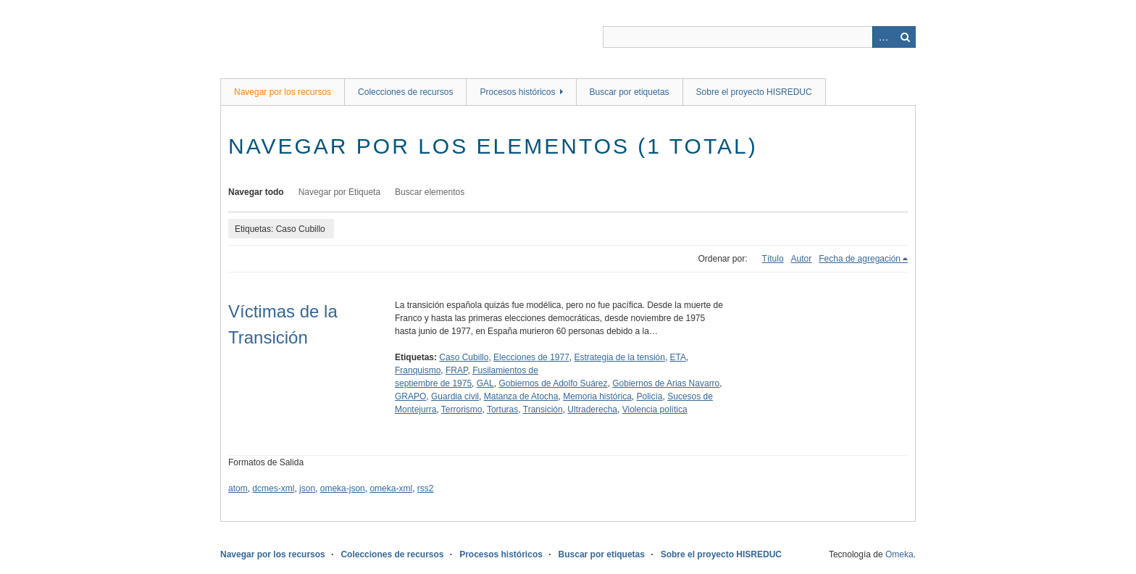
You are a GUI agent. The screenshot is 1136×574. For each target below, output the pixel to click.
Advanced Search (883, 37)
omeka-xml (390, 488)
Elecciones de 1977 (531, 357)
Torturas (502, 409)
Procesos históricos (517, 92)
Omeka (899, 554)
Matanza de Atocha (521, 396)
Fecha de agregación (860, 259)
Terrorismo (462, 409)
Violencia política (655, 409)
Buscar (905, 37)
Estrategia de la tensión (620, 357)
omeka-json (342, 488)
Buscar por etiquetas (629, 92)
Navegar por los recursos (282, 92)
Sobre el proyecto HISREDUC (754, 92)
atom (238, 488)
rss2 (425, 488)
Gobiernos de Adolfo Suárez (552, 383)
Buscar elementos (429, 192)
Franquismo (417, 370)
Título (773, 259)
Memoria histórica (597, 396)
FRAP (456, 370)
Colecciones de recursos (405, 92)
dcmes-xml (273, 488)
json (307, 488)
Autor (801, 259)
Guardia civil (455, 396)
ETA (678, 357)
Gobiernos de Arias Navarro (665, 383)
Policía (650, 396)
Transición (543, 409)
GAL (485, 383)
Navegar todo (256, 192)
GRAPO (410, 396)
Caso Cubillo (463, 357)
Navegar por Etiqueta (339, 192)
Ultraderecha (592, 409)
